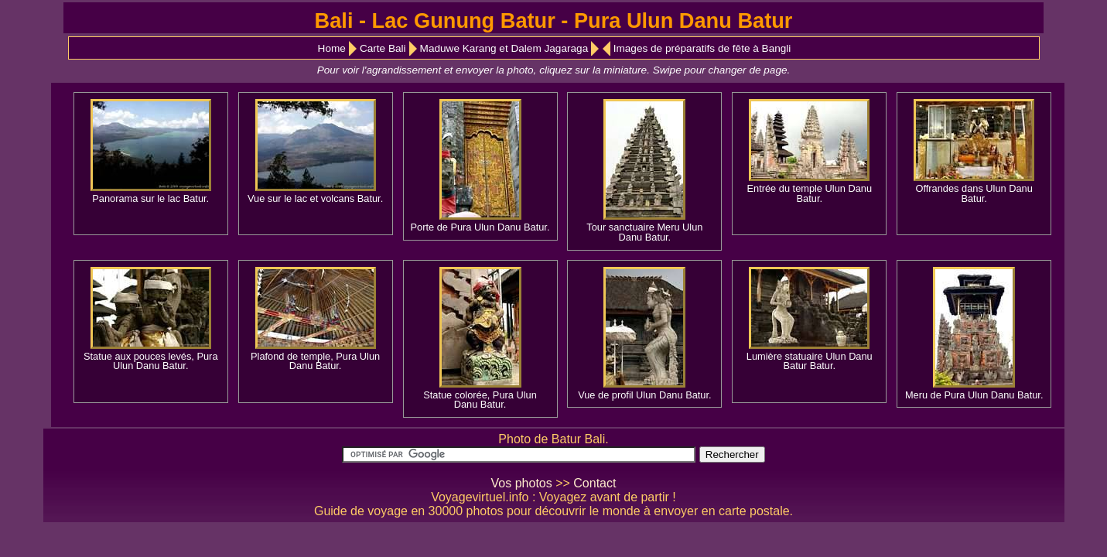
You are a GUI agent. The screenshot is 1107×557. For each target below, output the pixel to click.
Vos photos (521, 483)
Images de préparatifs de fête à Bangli (702, 48)
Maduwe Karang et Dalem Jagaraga (504, 48)
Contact (594, 483)
